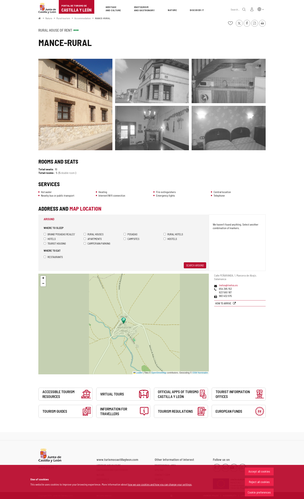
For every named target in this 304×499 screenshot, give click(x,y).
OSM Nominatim (200, 372)
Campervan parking (97, 243)
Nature (48, 18)
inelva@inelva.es (228, 285)
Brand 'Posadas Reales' (59, 234)
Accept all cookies (259, 471)
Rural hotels (173, 234)
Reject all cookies (259, 482)
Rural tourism (63, 18)
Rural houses (94, 234)
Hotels (50, 238)
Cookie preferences (259, 492)
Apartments (93, 238)
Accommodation (82, 18)
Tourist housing (55, 243)
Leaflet (137, 372)
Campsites (131, 238)
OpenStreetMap (158, 372)
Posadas (130, 234)
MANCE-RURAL (102, 18)
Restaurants (53, 257)
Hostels (170, 238)
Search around (195, 265)
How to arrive (223, 303)
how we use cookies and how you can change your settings (160, 484)
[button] (260, 9)
